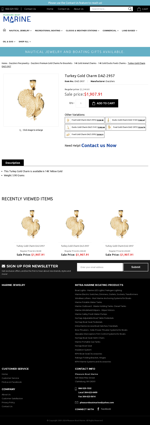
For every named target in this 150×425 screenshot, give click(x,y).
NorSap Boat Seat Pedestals (88, 322)
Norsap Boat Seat (83, 346)
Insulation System (83, 350)
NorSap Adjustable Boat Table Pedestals (94, 318)
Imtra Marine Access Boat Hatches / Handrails (96, 326)
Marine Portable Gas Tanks (87, 342)
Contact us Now (98, 145)
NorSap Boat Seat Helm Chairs (89, 338)
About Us (78, 9)
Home (50, 9)
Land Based (128, 30)
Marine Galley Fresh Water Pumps (91, 314)
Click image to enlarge (33, 130)
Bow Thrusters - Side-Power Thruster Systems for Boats (101, 330)
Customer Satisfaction (12, 398)
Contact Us (30, 9)
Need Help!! (73, 145)
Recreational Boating (47, 30)
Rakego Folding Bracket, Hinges (90, 357)
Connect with (84, 409)
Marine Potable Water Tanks (88, 302)
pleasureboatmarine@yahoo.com (97, 402)
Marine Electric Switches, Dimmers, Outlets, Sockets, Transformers (106, 294)
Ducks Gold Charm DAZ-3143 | (125, 120)
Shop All (24, 42)
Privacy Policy (8, 402)
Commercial (109, 30)
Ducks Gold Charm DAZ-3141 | (85, 127)
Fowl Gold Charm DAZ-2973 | (126, 127)
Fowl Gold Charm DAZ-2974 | (85, 120)
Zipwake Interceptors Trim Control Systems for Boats (100, 334)
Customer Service (10, 378)
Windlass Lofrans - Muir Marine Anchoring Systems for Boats (103, 298)
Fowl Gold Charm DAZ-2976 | (85, 134)
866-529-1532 (11, 9)
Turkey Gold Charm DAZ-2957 (31, 246)
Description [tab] (13, 162)
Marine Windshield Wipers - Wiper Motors (94, 310)
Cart (145, 9)
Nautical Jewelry (19, 30)
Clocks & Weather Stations (81, 30)
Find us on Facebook (12, 382)
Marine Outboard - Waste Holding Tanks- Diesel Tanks (100, 306)
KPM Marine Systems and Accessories (93, 361)
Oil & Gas (8, 42)
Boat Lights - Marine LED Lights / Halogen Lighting (98, 290)
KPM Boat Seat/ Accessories (88, 354)
